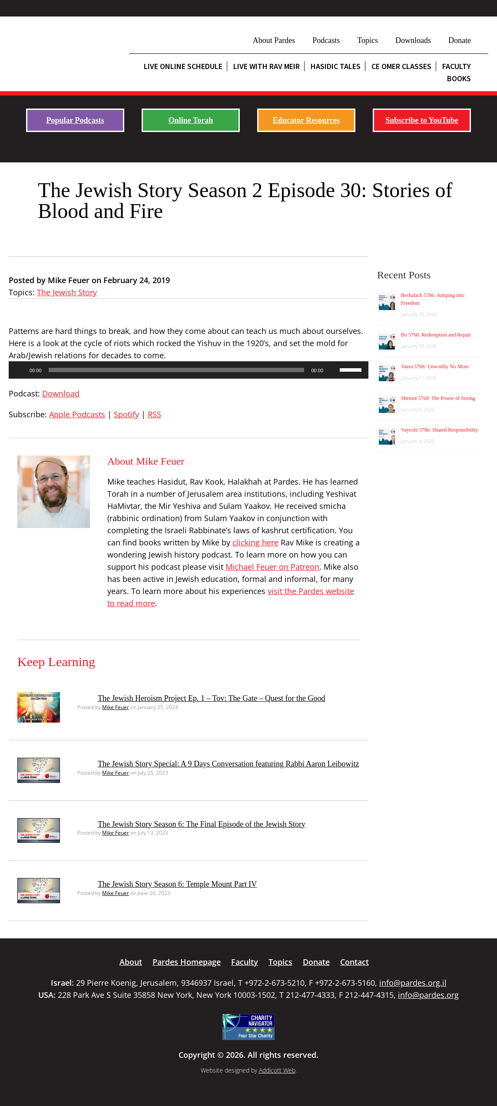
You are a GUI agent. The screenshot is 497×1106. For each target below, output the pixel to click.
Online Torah (191, 120)
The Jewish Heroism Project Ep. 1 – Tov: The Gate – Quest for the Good (211, 698)
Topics (367, 40)
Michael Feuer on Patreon (272, 566)
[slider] (177, 370)
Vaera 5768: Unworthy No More (435, 366)
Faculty (244, 962)
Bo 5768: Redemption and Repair (436, 335)
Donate (459, 40)
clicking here (255, 542)
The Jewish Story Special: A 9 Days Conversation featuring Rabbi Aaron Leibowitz (228, 763)
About (130, 962)
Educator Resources (306, 120)
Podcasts (326, 40)
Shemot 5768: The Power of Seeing (438, 398)
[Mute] (332, 370)
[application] (188, 370)
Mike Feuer (115, 707)
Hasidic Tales (336, 66)
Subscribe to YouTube (421, 120)
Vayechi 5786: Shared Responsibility (439, 430)
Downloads (413, 40)
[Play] (20, 370)
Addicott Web (277, 1070)
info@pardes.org (428, 995)
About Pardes (274, 40)
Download (61, 393)
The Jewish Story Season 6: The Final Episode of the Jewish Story (201, 824)
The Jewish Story (67, 292)
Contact (354, 962)
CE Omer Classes (401, 66)
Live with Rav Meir (266, 66)
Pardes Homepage (186, 962)
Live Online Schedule (183, 66)
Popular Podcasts (75, 120)
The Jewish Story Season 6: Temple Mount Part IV (177, 884)
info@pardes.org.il (413, 982)
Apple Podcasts (77, 414)
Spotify (126, 414)
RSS (154, 414)
